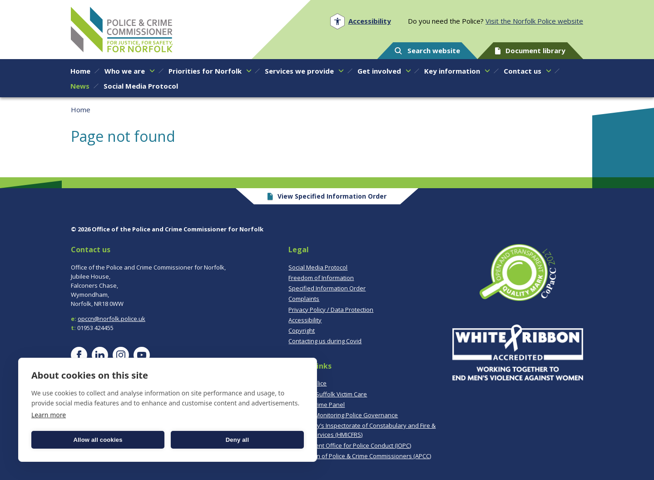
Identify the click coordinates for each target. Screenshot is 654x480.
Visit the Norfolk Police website (534, 20)
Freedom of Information (321, 278)
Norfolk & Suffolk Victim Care (327, 394)
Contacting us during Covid (325, 341)
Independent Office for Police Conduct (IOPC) (349, 445)
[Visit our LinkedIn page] (100, 355)
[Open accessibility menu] (360, 21)
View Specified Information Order (327, 196)
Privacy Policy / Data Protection (330, 309)
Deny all (237, 439)
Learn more (48, 414)
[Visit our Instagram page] (121, 355)
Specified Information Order (327, 288)
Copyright (301, 330)
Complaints (303, 299)
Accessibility (305, 320)
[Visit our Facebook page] (79, 355)
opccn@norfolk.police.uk (111, 319)
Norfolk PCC (122, 29)
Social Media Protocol (317, 267)
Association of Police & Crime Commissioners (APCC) (359, 456)
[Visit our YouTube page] (142, 355)
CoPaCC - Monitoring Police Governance (343, 415)
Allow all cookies (97, 439)
